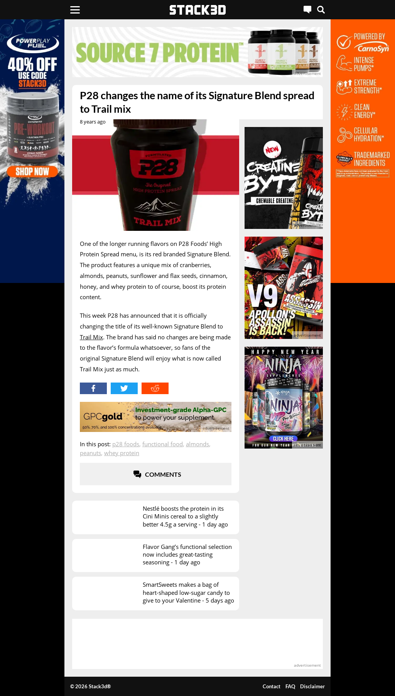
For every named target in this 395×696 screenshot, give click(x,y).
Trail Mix (91, 337)
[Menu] (75, 10)
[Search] (321, 10)
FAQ (290, 686)
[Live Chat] (307, 10)
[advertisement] (197, 52)
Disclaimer (312, 686)
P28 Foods (125, 444)
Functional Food (162, 444)
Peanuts (90, 453)
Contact (271, 686)
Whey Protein (121, 453)
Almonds (197, 444)
